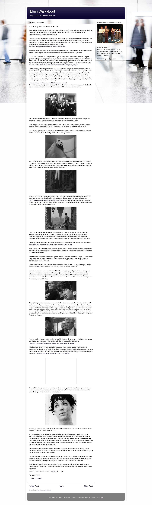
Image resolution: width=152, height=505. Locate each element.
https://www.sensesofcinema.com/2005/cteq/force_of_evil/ (59, 65)
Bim (89, 497)
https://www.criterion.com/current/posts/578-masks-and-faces (57, 267)
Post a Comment (36, 478)
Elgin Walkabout (42, 11)
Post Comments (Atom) (44, 490)
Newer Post (34, 486)
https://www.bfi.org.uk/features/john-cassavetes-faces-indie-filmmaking (51, 343)
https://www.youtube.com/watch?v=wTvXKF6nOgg (53, 353)
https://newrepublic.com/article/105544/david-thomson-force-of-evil (50, 244)
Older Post (88, 486)
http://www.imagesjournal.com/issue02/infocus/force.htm (47, 46)
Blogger (101, 497)
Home (61, 486)
